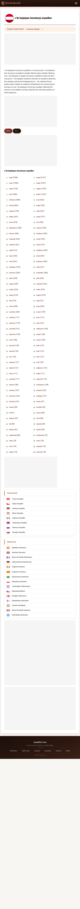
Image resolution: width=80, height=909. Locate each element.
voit (37, 222)
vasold (11, 351)
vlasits (38, 430)
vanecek (39, 452)
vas (10, 357)
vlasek (11, 385)
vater (11, 256)
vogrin (11, 284)
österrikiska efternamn (20, 615)
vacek (38, 334)
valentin (12, 245)
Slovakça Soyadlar (18, 532)
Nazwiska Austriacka (19, 582)
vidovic (11, 234)
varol (38, 418)
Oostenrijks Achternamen (21, 586)
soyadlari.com (39, 742)
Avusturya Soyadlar (33, 29)
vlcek (38, 245)
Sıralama (37, 751)
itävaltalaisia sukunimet (20, 601)
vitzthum (39, 234)
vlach (11, 278)
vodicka (12, 317)
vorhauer (39, 261)
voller (38, 290)
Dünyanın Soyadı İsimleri (15, 29)
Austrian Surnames (18, 553)
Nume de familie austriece (21, 610)
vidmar (11, 430)
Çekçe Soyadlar (17, 504)
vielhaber (12, 267)
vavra (11, 222)
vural (11, 261)
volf (37, 362)
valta (11, 441)
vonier (38, 312)
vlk (10, 424)
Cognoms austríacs (19, 572)
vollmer (12, 418)
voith (38, 267)
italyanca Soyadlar (18, 518)
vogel (38, 178)
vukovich (12, 334)
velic (38, 357)
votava (11, 407)
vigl (37, 301)
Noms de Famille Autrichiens (22, 557)
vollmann (12, 200)
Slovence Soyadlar (18, 527)
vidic (38, 346)
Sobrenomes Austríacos (20, 577)
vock (38, 200)
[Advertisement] (40, 48)
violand (39, 390)
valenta (11, 211)
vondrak (12, 379)
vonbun (11, 390)
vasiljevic (39, 250)
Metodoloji (13, 751)
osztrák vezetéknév (18, 605)
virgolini (39, 446)
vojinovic (12, 323)
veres (38, 441)
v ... (17, 131)
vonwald (12, 329)
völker (11, 217)
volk (37, 278)
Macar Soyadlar (17, 513)
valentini (39, 284)
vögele (38, 295)
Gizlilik (68, 751)
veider (11, 290)
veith (38, 211)
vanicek (12, 402)
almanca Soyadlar (18, 508)
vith (10, 301)
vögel (38, 205)
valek (38, 374)
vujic (38, 351)
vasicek (12, 346)
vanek (38, 217)
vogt (10, 189)
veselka (39, 407)
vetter (38, 194)
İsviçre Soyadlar (17, 499)
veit (10, 194)
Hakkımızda (25, 751)
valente (11, 362)
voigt (11, 250)
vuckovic (12, 273)
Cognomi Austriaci (18, 567)
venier (38, 239)
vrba (37, 323)
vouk (11, 340)
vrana (11, 306)
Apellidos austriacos (19, 548)
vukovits (12, 396)
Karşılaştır (48, 751)
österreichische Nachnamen (22, 562)
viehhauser (13, 228)
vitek (38, 256)
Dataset (58, 751)
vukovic (39, 228)
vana (38, 306)
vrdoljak (39, 396)
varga (38, 183)
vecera (38, 413)
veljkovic (39, 368)
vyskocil (39, 379)
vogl (10, 178)
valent (11, 295)
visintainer (40, 385)
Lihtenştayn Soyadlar (19, 523)
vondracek (40, 435)
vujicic (11, 452)
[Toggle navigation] (76, 3)
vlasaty (38, 424)
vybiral (11, 368)
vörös (11, 374)
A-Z (8, 131)
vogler (38, 189)
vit (10, 413)
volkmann (39, 329)
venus (38, 402)
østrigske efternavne (19, 596)
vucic (11, 446)
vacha (38, 340)
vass (38, 317)
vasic (11, 183)
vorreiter (12, 312)
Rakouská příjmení (18, 591)
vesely (11, 205)
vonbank (12, 239)
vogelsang (13, 435)
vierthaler (39, 273)
